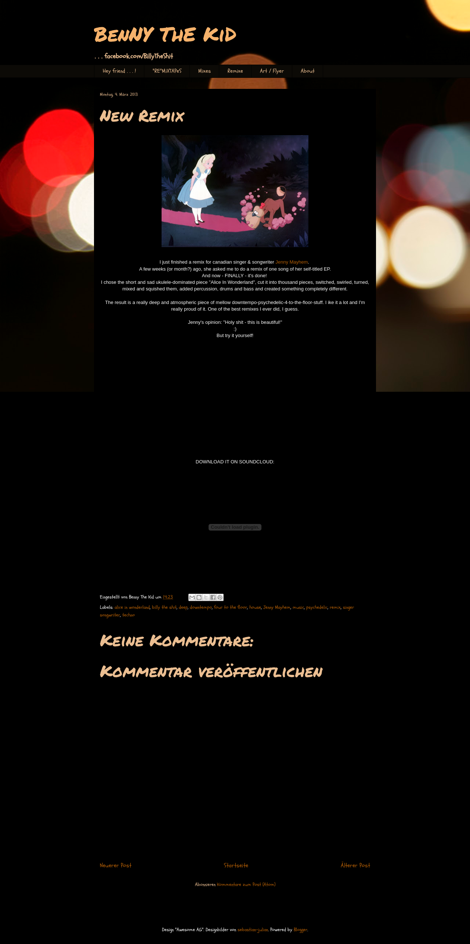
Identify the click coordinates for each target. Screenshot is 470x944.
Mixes (204, 71)
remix (335, 607)
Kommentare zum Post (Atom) (246, 884)
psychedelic (317, 607)
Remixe (235, 71)
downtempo (201, 607)
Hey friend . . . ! (119, 71)
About (308, 71)
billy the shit (164, 607)
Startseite (236, 865)
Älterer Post (355, 865)
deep (183, 607)
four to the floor (230, 607)
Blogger (300, 929)
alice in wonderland (132, 607)
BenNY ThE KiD (165, 33)
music (298, 607)
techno (128, 615)
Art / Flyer (272, 71)
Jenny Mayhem (291, 262)
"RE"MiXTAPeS (167, 71)
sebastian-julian (253, 929)
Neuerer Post (115, 865)
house (255, 607)
